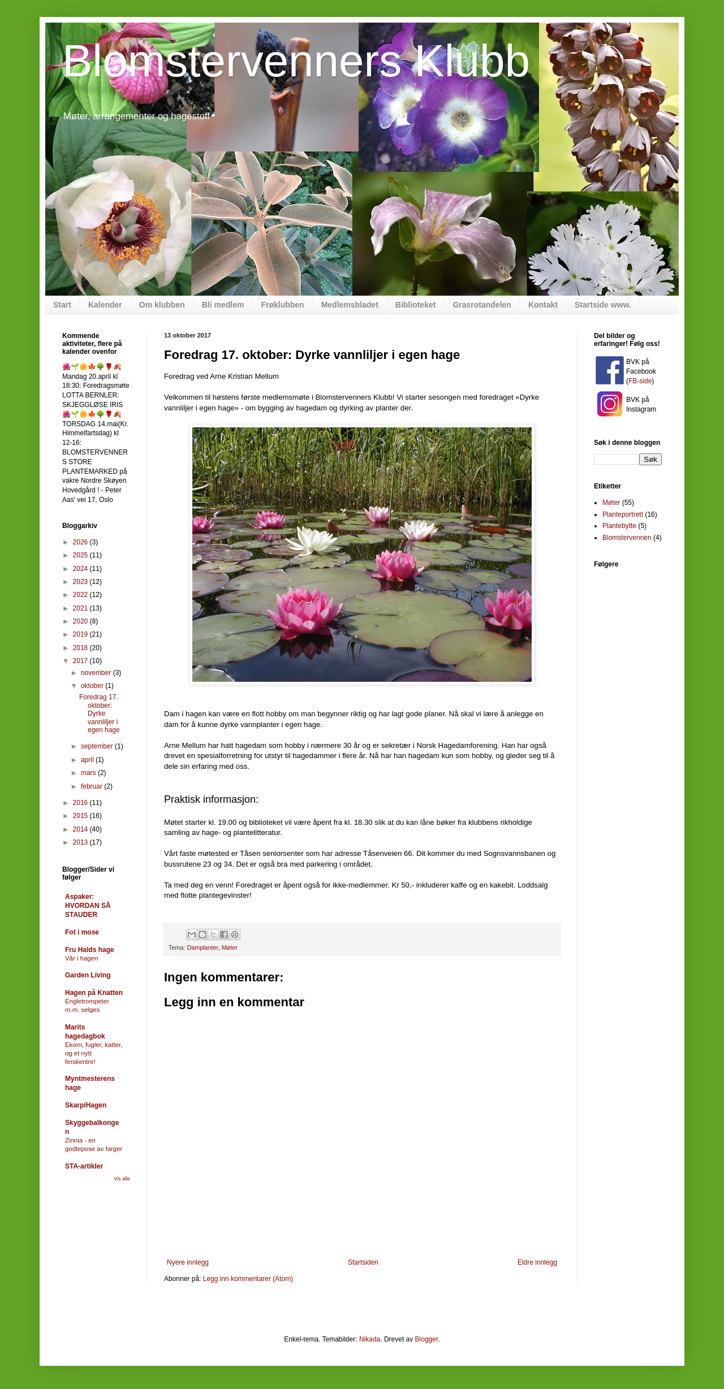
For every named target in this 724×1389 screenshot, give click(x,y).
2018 (81, 648)
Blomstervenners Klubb (296, 61)
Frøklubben (282, 304)
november (97, 673)
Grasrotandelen (482, 304)
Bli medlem (223, 304)
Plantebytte (619, 526)
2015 (81, 816)
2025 (81, 555)
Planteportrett (622, 514)
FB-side (640, 381)
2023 (81, 582)
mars (89, 773)
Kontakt (543, 304)
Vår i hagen (81, 958)
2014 (81, 829)
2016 (81, 803)
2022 (81, 595)
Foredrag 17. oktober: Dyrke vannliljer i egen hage (99, 713)
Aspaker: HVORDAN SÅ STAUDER (88, 906)
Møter (230, 947)
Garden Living (88, 975)
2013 (81, 842)
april (88, 760)
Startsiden (363, 1262)
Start (62, 304)
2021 (81, 608)
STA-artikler (84, 1166)
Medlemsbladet (349, 304)
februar (92, 786)
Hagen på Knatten (94, 993)
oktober (93, 686)
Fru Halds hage (89, 950)
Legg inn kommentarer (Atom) (248, 1279)
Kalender (105, 304)
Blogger (426, 1339)
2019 (81, 634)
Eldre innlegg (537, 1262)
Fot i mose (82, 932)
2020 (81, 621)
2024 (81, 569)
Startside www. (603, 304)
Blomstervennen (627, 538)
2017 (81, 661)
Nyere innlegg (188, 1262)
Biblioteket (415, 304)
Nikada (369, 1339)
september (98, 746)
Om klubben (162, 304)
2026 (81, 542)
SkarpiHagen (85, 1105)
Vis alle (122, 1179)
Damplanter (202, 947)
